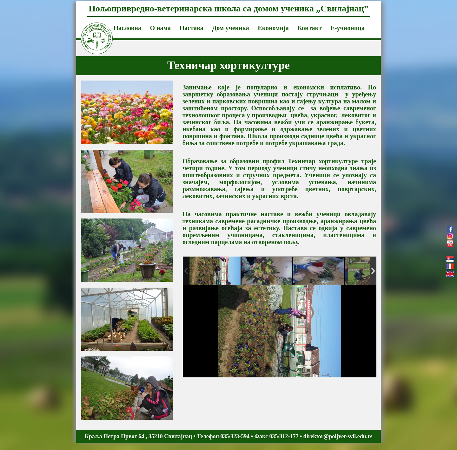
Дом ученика (230, 27)
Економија (273, 27)
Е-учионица (347, 27)
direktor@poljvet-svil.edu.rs (337, 436)
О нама (160, 27)
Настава (191, 27)
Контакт (309, 27)
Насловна (127, 27)
